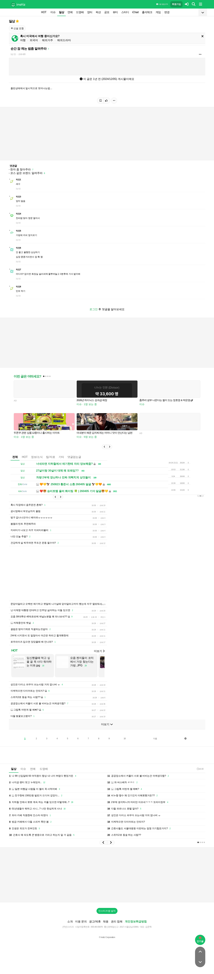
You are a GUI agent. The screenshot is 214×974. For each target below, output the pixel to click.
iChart (135, 12)
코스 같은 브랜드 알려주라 (26, 173)
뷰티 (115, 12)
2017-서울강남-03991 (129, 927)
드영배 (80, 12)
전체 (15, 457)
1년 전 (13, 54)
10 (125, 738)
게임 (158, 12)
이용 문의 (81, 921)
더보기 (99, 651)
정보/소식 (37, 457)
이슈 (53, 12)
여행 (23, 40)
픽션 (98, 12)
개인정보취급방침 (136, 921)
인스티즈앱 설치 (107, 910)
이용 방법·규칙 (162, 4)
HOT (43, 12)
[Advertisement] (92, 573)
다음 (155, 738)
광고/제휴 (95, 921)
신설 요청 (17, 28)
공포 (106, 12)
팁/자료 (50, 457)
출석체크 (147, 12)
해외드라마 (64, 40)
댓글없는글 (74, 457)
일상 (61, 12)
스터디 (125, 12)
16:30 (200, 769)
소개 (70, 921)
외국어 (34, 40)
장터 (89, 12)
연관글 (13, 165)
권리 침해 (116, 921)
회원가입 (176, 4)
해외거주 (47, 40)
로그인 (93, 309)
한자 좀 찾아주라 (20, 169)
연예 (70, 12)
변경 (166, 12)
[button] (104, 446)
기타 (61, 457)
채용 (105, 921)
